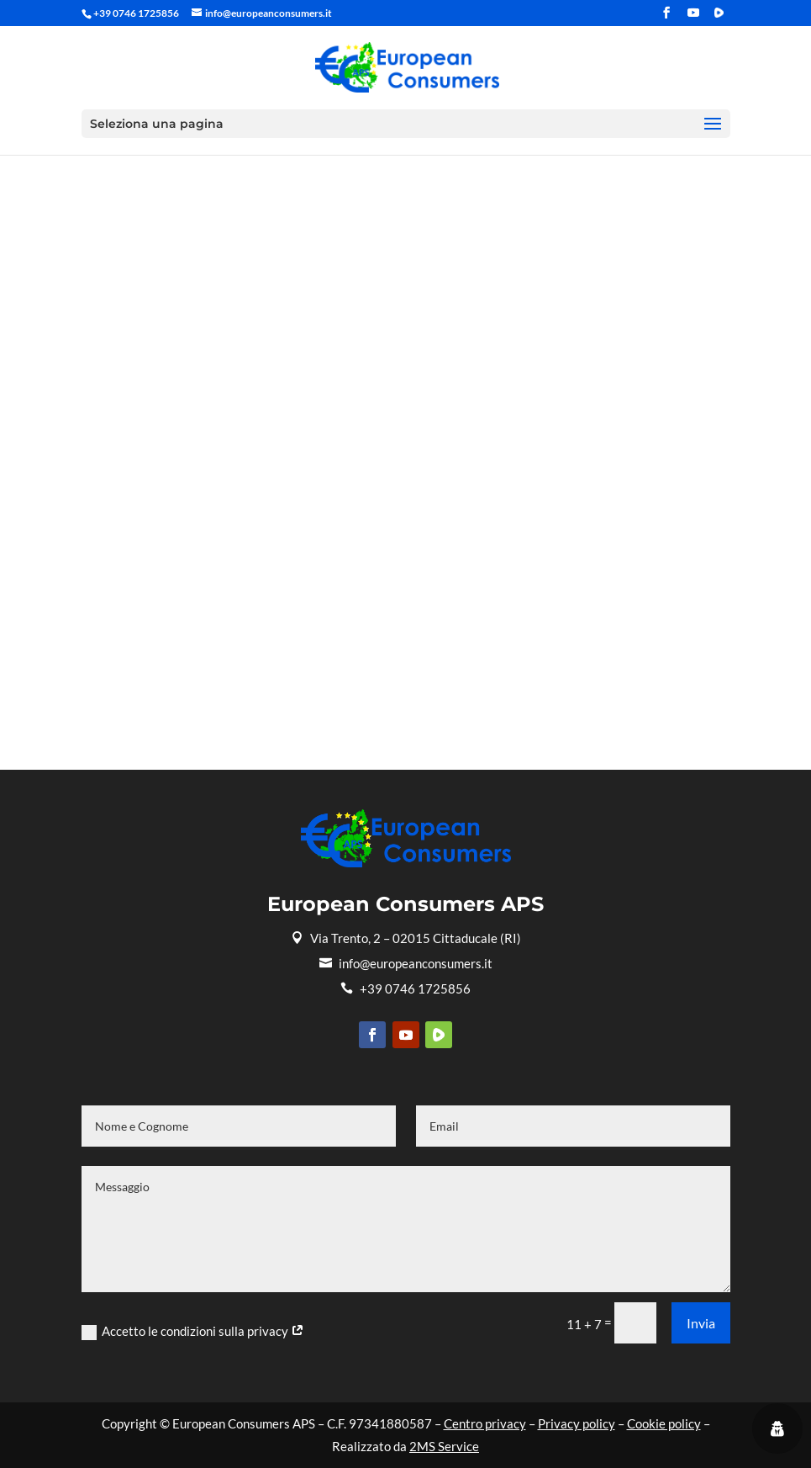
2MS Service (444, 1446)
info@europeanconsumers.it (405, 963)
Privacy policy (576, 1423)
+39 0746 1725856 (405, 988)
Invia (701, 1323)
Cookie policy (664, 1423)
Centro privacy (485, 1423)
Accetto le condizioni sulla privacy (193, 1331)
